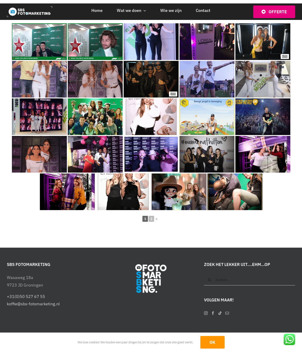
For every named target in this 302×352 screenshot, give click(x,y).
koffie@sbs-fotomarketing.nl (33, 303)
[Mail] (227, 313)
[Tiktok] (220, 313)
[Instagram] (206, 313)
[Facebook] (213, 313)
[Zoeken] (209, 279)
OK (212, 342)
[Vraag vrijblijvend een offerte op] (274, 11)
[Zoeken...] (249, 279)
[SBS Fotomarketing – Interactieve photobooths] (31, 8)
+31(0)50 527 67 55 (26, 296)
